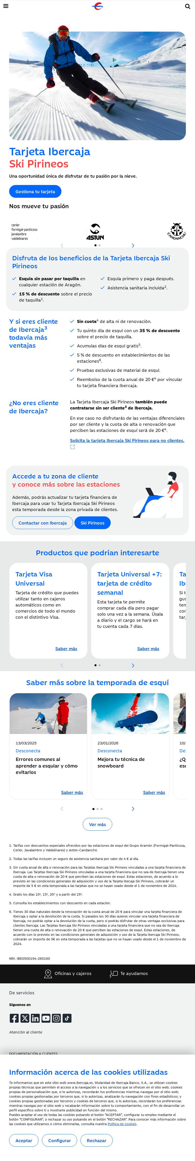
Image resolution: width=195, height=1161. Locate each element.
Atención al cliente (25, 1032)
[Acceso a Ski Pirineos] (127, 443)
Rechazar (96, 1140)
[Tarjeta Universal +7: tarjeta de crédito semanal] (148, 648)
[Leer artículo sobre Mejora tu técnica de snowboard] (154, 792)
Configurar (59, 1140)
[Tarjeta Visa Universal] (66, 648)
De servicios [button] (21, 992)
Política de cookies (122, 1123)
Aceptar (23, 1140)
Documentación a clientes (33, 1053)
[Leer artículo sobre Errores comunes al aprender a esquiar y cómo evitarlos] (72, 792)
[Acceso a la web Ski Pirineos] (35, 191)
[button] (187, 5)
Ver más (97, 824)
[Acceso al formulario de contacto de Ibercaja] (42, 522)
